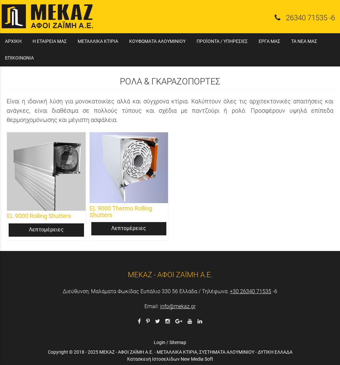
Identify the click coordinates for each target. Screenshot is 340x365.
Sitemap (177, 342)
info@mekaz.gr (178, 306)
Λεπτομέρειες (46, 229)
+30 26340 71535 (250, 291)
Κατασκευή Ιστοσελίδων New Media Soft (170, 359)
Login (159, 342)
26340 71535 (306, 17)
